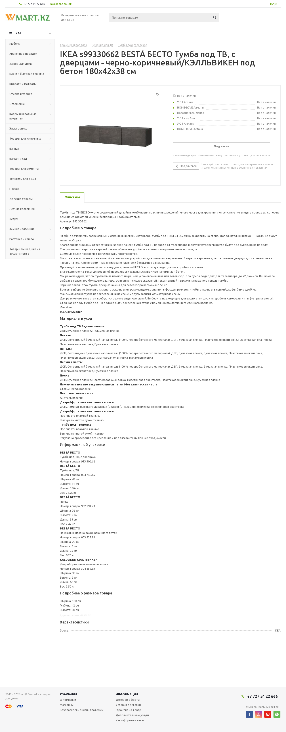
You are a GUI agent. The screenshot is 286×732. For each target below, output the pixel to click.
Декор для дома (20, 63)
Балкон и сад (18, 158)
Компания (68, 694)
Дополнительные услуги (132, 715)
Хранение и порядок (23, 53)
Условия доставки (128, 704)
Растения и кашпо (21, 239)
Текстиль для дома (22, 178)
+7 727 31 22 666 (34, 3)
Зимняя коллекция (21, 228)
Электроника (18, 128)
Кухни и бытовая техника (26, 73)
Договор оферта (128, 699)
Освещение (17, 103)
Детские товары (21, 198)
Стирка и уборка (20, 93)
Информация (127, 694)
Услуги (13, 218)
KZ (272, 4)
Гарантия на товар (128, 709)
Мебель (14, 43)
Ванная (14, 148)
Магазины (67, 704)
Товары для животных (25, 138)
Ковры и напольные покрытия (22, 116)
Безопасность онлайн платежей (81, 709)
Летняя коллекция (22, 208)
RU (276, 4)
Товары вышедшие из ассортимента (24, 251)
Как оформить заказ (130, 720)
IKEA (18, 33)
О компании (68, 699)
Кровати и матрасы (22, 83)
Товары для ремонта (24, 168)
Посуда (14, 188)
